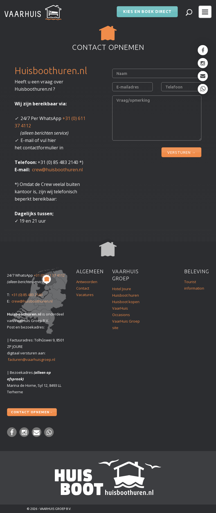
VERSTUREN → (181, 151)
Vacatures (85, 294)
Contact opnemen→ (32, 411)
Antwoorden (86, 281)
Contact (82, 288)
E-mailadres (127, 87)
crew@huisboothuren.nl (57, 169)
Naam (121, 73)
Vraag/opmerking (133, 100)
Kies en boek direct (147, 10)
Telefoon (174, 87)
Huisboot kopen (126, 301)
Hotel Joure (121, 288)
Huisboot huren (125, 295)
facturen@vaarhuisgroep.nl (31, 359)
